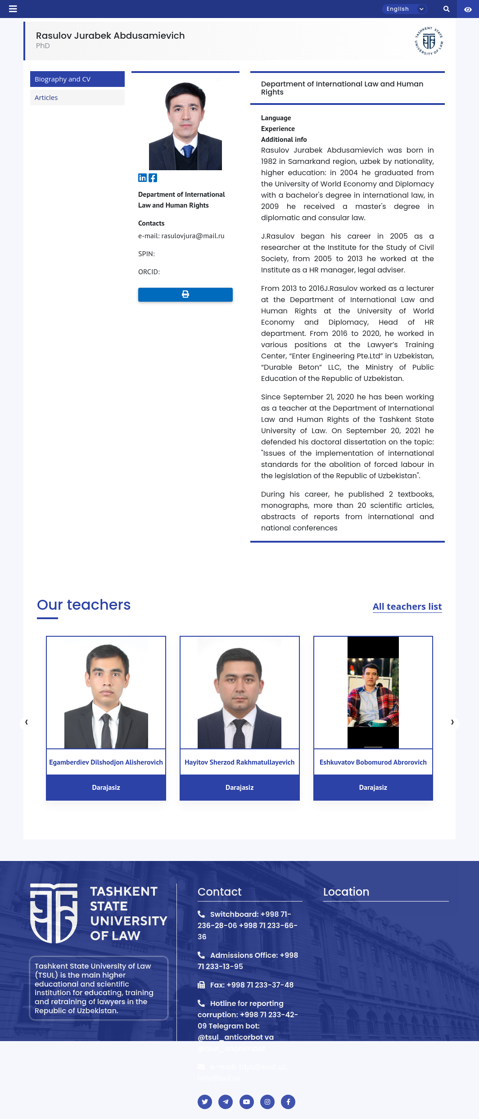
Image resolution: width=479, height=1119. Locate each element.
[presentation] (26, 723)
